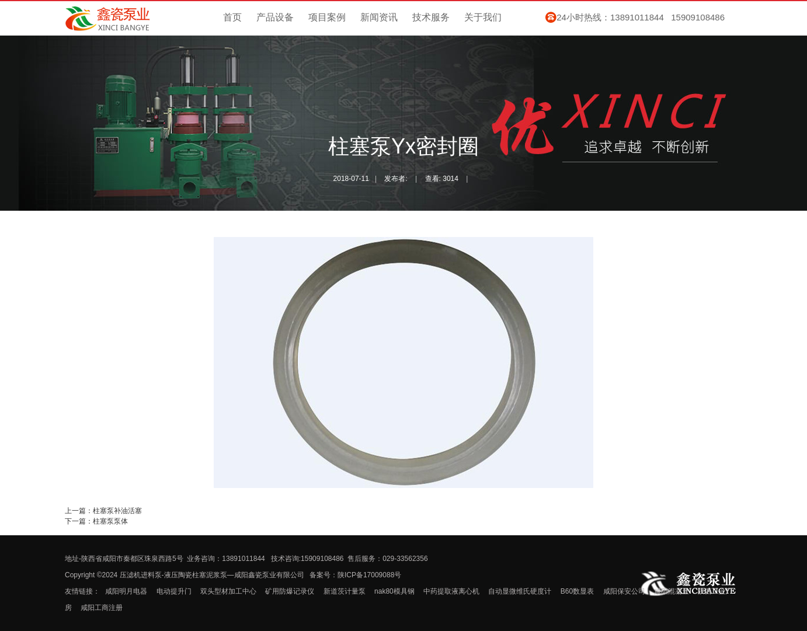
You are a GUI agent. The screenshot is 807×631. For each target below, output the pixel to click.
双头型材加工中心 (228, 591)
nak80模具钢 (394, 591)
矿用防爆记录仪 (289, 591)
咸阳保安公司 (624, 591)
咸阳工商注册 (102, 608)
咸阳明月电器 (126, 591)
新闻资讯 (379, 17)
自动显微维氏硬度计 (519, 591)
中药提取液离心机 (451, 591)
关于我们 (483, 17)
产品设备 (275, 17)
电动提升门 (174, 591)
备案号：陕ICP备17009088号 (355, 575)
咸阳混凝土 (671, 591)
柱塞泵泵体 (110, 521)
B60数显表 (577, 591)
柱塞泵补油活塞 (117, 511)
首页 (232, 17)
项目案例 (327, 17)
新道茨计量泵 (345, 591)
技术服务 (431, 17)
